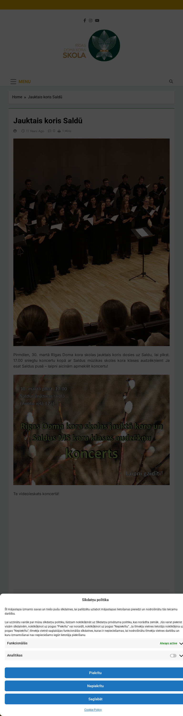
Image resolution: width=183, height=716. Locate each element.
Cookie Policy (93, 709)
